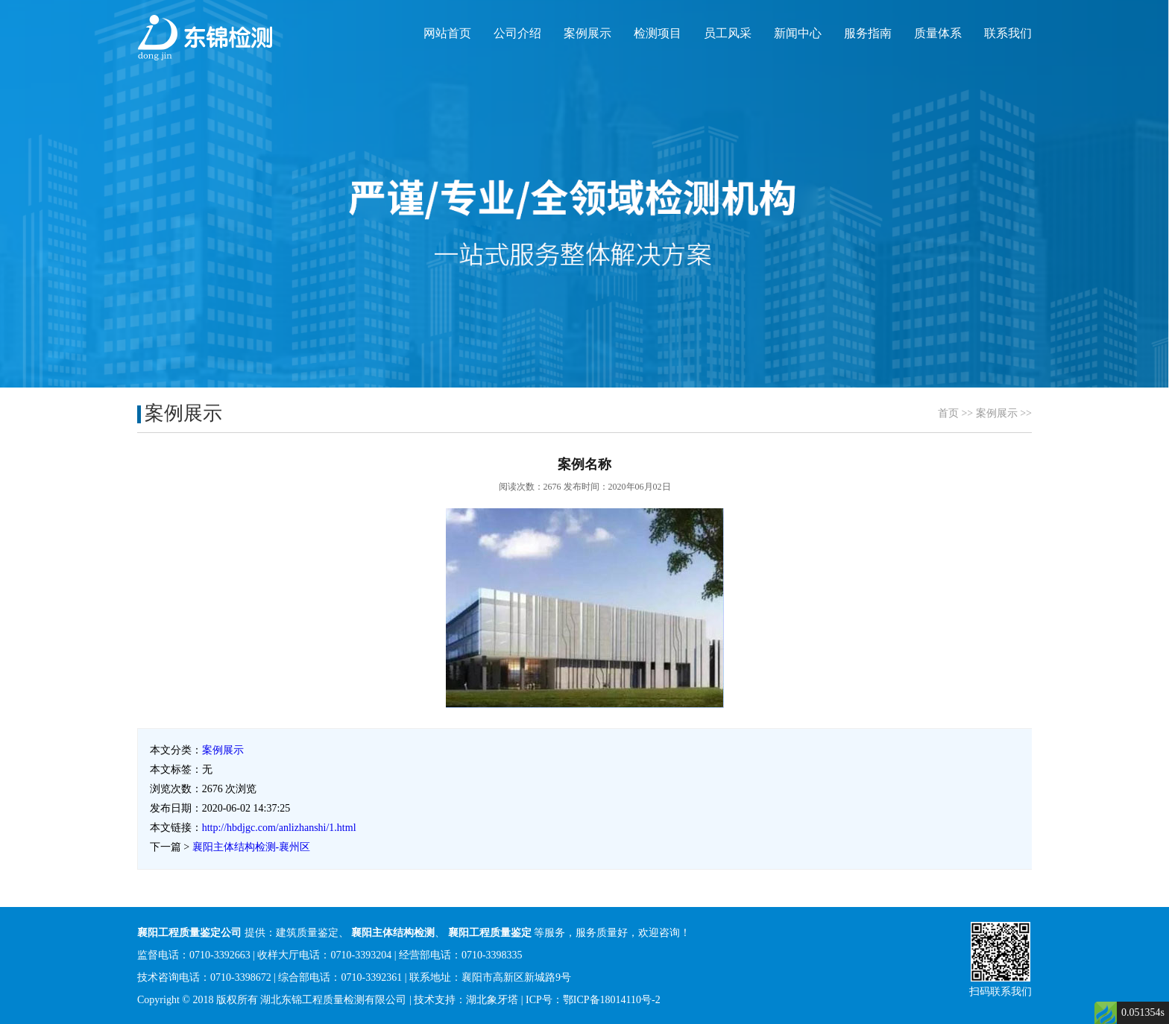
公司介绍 (517, 33)
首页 (948, 413)
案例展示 (587, 33)
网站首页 (447, 33)
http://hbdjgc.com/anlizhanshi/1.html (279, 827)
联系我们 (1008, 33)
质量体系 (938, 33)
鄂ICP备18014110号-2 (612, 999)
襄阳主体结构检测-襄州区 (251, 847)
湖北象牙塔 (492, 999)
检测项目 (657, 33)
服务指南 (868, 33)
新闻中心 (798, 33)
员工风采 (728, 33)
